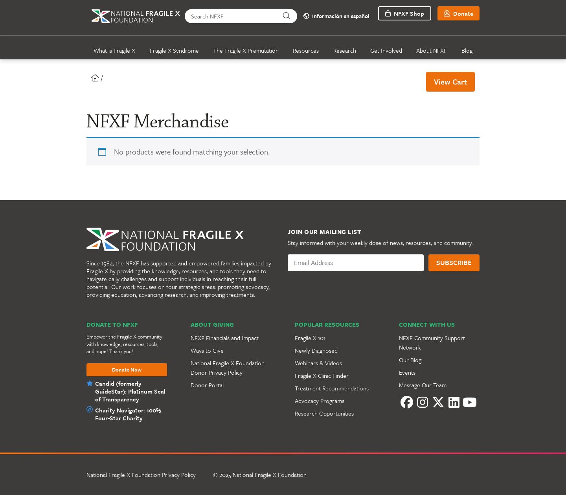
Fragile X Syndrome (174, 50)
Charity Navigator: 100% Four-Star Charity (128, 414)
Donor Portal (207, 385)
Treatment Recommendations (332, 388)
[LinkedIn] (454, 402)
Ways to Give (207, 350)
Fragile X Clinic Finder (322, 375)
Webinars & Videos (318, 363)
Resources (306, 50)
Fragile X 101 (310, 337)
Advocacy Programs (319, 400)
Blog (466, 50)
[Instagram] (422, 402)
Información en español (336, 16)
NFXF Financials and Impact (225, 337)
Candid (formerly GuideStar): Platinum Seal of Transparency (130, 391)
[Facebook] (407, 402)
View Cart (450, 81)
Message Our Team (423, 385)
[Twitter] (438, 402)
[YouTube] (470, 402)
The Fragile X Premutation (246, 50)
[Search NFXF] (230, 16)
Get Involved (386, 50)
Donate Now (127, 370)
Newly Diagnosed (316, 350)
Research (344, 50)
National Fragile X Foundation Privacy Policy (141, 474)
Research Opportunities (324, 413)
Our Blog (410, 359)
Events (407, 372)
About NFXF (431, 50)
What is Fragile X (114, 50)
